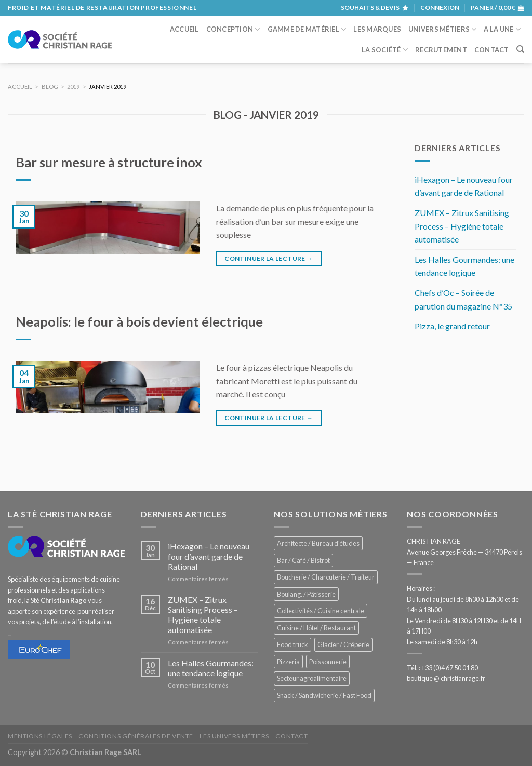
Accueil (184, 29)
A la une (502, 29)
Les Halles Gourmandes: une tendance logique (464, 266)
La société (385, 50)
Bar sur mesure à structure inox (109, 162)
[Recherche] (520, 49)
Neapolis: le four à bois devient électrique (139, 321)
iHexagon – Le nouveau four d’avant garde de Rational (464, 186)
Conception (233, 29)
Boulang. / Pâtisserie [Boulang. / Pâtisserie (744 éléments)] (306, 594)
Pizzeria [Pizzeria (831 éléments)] (288, 661)
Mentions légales (40, 736)
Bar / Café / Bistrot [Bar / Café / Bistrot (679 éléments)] (303, 560)
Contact (491, 50)
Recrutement (441, 50)
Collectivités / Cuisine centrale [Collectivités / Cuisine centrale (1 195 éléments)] (320, 611)
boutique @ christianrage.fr (446, 678)
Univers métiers (442, 29)
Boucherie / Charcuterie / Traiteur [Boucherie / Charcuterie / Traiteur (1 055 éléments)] (326, 577)
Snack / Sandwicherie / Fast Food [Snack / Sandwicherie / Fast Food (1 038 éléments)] (324, 695)
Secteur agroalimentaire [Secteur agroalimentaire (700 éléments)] (312, 678)
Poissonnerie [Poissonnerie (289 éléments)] (328, 661)
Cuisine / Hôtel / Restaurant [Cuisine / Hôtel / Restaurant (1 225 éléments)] (316, 628)
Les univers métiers (234, 736)
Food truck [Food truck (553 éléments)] (292, 644)
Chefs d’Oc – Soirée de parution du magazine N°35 (463, 299)
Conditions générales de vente (135, 736)
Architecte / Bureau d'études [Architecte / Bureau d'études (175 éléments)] (318, 543)
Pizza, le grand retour (452, 326)
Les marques (377, 29)
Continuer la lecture (268, 258)
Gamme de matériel (307, 29)
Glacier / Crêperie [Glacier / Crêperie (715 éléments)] (343, 644)
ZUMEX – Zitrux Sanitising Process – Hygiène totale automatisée (462, 226)
